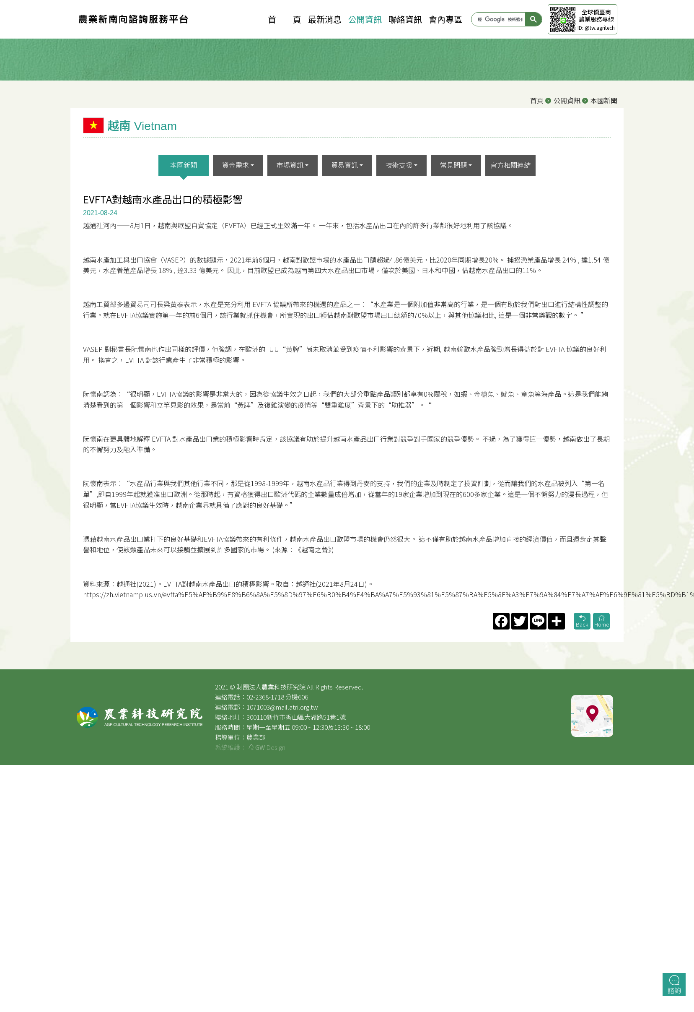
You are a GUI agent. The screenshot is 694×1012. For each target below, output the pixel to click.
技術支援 (399, 165)
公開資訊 (365, 19)
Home (601, 622)
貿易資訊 (344, 165)
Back (582, 622)
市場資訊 (290, 165)
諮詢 (674, 985)
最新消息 (325, 19)
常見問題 (453, 165)
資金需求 (235, 165)
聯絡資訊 (405, 19)
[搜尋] (500, 19)
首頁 (537, 100)
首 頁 (284, 19)
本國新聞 (183, 165)
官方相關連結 (510, 165)
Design (267, 747)
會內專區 (445, 19)
